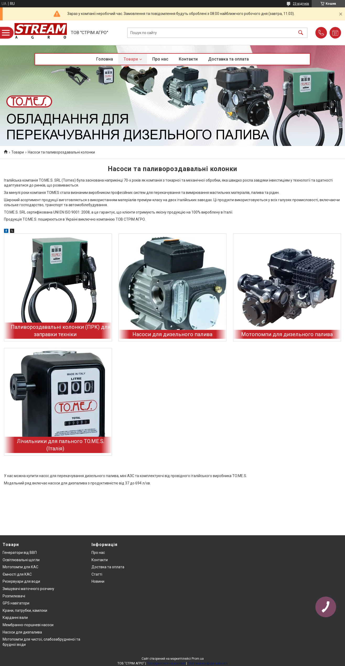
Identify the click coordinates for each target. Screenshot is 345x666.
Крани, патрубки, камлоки (25, 610)
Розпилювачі (14, 596)
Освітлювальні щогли (21, 560)
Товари (130, 59)
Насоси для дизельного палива (172, 334)
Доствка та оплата (107, 567)
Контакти (188, 59)
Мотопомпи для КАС (20, 567)
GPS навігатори (16, 603)
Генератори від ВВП (20, 552)
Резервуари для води (21, 581)
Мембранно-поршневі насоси (28, 625)
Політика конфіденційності (208, 663)
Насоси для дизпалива (22, 632)
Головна (104, 59)
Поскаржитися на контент (166, 663)
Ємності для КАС (17, 574)
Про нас (160, 59)
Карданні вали (15, 617)
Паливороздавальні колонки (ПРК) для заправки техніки (60, 330)
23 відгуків (301, 4)
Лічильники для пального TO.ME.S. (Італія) (60, 445)
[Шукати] (300, 33)
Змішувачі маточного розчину (28, 589)
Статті (96, 574)
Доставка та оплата (228, 59)
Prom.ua (198, 658)
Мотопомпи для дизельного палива (287, 334)
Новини (97, 581)
